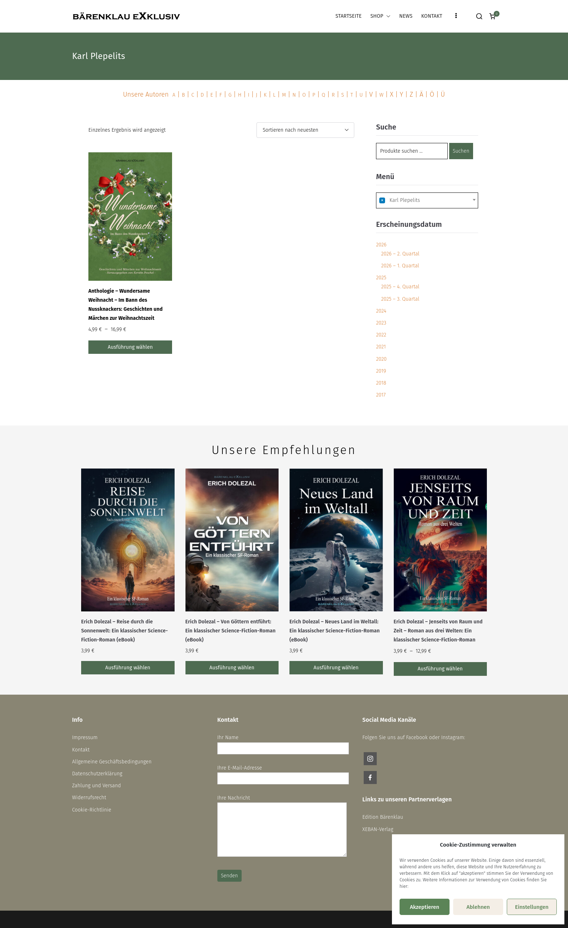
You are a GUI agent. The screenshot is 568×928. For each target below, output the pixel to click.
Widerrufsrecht (89, 797)
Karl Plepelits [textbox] (399, 200)
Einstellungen (532, 907)
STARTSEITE (348, 16)
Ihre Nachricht (282, 826)
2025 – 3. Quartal (400, 299)
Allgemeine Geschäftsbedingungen (112, 762)
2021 (381, 347)
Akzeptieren (424, 907)
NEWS (406, 16)
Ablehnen (478, 907)
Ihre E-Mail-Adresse (283, 773)
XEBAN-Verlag (377, 829)
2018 (381, 383)
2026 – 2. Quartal (400, 254)
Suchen (461, 151)
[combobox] (427, 200)
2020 (381, 359)
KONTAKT (431, 16)
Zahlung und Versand (96, 786)
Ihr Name (283, 742)
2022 (381, 335)
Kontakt (80, 750)
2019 (381, 371)
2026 (381, 245)
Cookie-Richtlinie (91, 810)
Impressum (84, 737)
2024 (381, 311)
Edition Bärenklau (382, 817)
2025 (381, 278)
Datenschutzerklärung (97, 774)
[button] (386, 16)
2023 (381, 323)
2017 (380, 395)
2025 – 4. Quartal (400, 287)
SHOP (380, 16)
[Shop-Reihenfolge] (305, 130)
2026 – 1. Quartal (400, 266)
